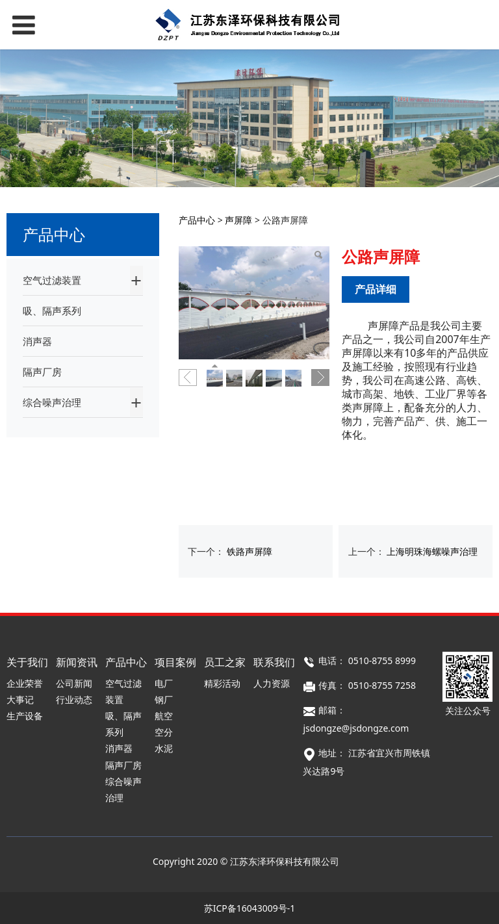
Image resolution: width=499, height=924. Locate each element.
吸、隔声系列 (52, 310)
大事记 (20, 699)
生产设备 (24, 716)
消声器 (37, 341)
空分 (164, 732)
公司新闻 (74, 683)
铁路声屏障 (249, 551)
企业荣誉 (24, 683)
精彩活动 (222, 683)
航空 (164, 716)
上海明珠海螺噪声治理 (432, 551)
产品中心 (197, 220)
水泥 (164, 748)
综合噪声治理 (52, 402)
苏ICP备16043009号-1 (250, 908)
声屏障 (238, 220)
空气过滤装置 (52, 280)
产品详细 (375, 289)
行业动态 (74, 699)
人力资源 (271, 683)
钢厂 (164, 699)
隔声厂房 (42, 371)
